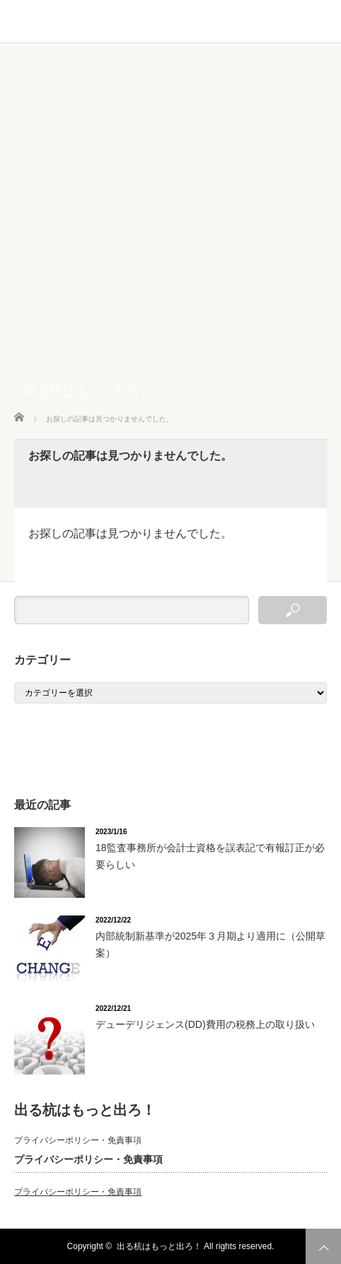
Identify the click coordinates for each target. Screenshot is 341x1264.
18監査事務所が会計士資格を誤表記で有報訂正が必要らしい (210, 856)
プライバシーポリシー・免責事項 (77, 1140)
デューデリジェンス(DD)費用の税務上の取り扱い (205, 1024)
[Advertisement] (170, 220)
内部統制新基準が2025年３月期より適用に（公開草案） (210, 944)
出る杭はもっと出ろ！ (88, 391)
